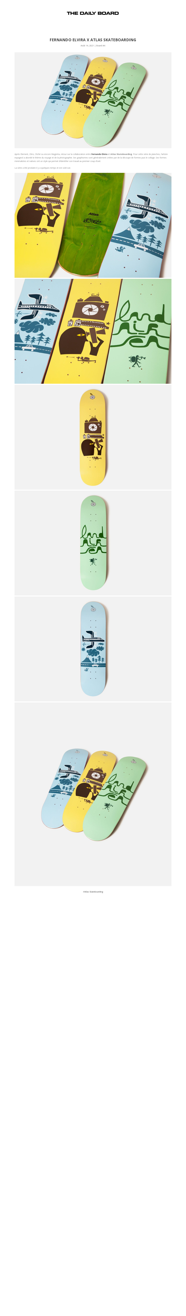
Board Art (100, 45)
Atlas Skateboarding (93, 891)
